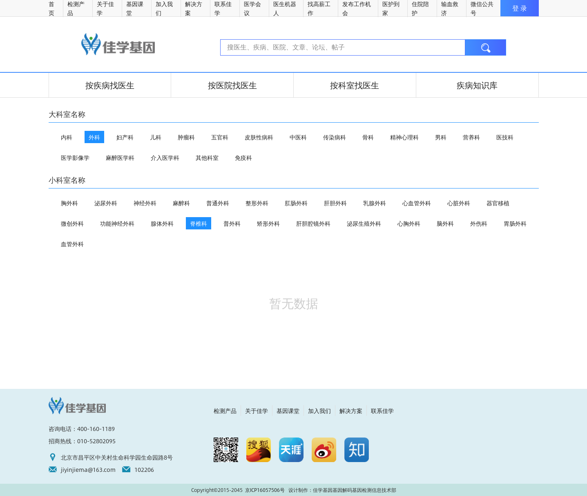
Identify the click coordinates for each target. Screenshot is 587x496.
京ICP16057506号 (265, 490)
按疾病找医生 (109, 85)
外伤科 (478, 223)
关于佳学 (256, 410)
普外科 (232, 223)
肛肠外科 (296, 202)
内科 (66, 136)
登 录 (519, 8)
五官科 (219, 136)
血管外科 (72, 243)
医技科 (504, 136)
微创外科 (72, 223)
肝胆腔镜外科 (313, 223)
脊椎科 (198, 223)
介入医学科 (165, 157)
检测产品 (225, 410)
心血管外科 (416, 202)
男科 (440, 136)
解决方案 (350, 410)
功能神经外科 (117, 223)
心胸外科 (408, 223)
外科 (94, 136)
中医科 (298, 136)
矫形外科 (268, 223)
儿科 (155, 136)
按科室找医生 (354, 85)
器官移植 (498, 202)
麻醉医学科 (120, 157)
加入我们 (319, 410)
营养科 (471, 136)
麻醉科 (181, 202)
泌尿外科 (105, 202)
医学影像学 (75, 157)
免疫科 (243, 157)
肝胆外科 (335, 202)
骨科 (368, 136)
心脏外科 (458, 202)
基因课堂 (288, 410)
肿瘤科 (186, 136)
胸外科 (69, 202)
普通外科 (217, 202)
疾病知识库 (477, 85)
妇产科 (125, 136)
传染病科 (334, 136)
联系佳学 (382, 410)
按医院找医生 (232, 85)
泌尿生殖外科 (364, 223)
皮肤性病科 (259, 136)
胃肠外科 (515, 223)
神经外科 (145, 202)
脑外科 (445, 223)
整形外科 (257, 202)
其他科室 (207, 157)
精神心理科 (404, 136)
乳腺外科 (374, 202)
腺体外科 (162, 223)
